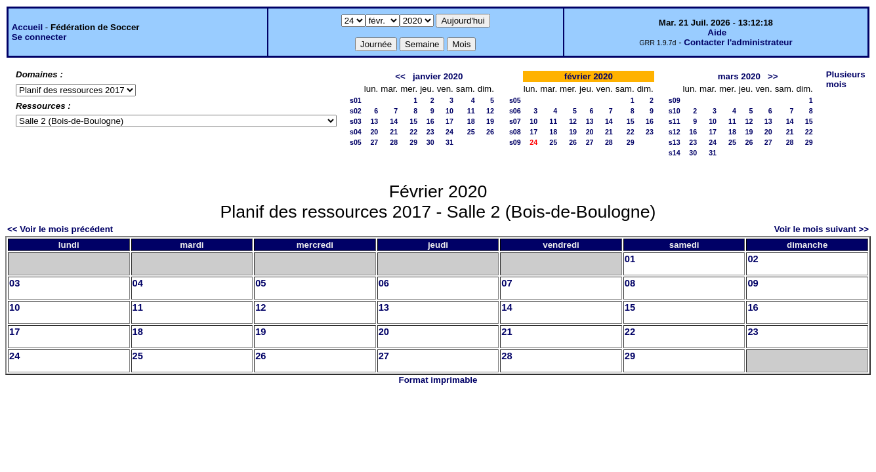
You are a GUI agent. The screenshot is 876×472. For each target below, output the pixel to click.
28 (394, 142)
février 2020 (588, 76)
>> (773, 76)
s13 (674, 142)
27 (374, 142)
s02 (356, 111)
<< (400, 76)
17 (449, 121)
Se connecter (39, 37)
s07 (515, 121)
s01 (356, 100)
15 (413, 121)
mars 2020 (739, 76)
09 (752, 283)
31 (449, 142)
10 (449, 111)
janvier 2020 (438, 76)
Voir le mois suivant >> (821, 229)
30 (430, 142)
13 (374, 121)
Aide (716, 32)
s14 (674, 153)
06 (384, 283)
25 (471, 132)
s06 (515, 111)
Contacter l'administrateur (738, 42)
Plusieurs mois (846, 79)
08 (630, 283)
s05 (356, 142)
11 (471, 111)
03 (14, 283)
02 (752, 259)
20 (374, 132)
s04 (356, 132)
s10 (674, 111)
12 (490, 111)
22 (413, 132)
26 (490, 132)
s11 (674, 121)
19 (490, 121)
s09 (515, 142)
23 (430, 132)
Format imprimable (438, 380)
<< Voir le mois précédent (60, 229)
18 (471, 121)
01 (630, 259)
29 (413, 142)
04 (138, 283)
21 (394, 132)
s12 (674, 132)
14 (394, 121)
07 (506, 283)
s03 (356, 121)
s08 (515, 132)
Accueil (27, 27)
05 (260, 283)
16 (430, 121)
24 (449, 132)
